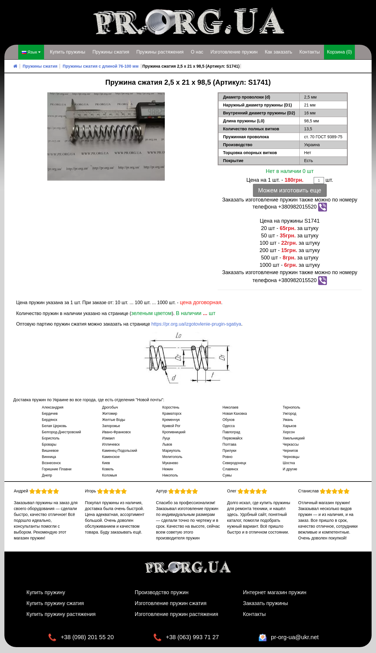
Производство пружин (162, 592)
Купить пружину (45, 592)
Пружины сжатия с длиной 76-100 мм (100, 66)
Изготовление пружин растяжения (176, 614)
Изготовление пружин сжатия (171, 603)
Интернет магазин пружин (274, 592)
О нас (197, 51)
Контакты (309, 51)
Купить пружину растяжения (61, 614)
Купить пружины (67, 51)
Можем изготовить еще (289, 190)
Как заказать (278, 51)
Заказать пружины (265, 603)
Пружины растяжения (160, 51)
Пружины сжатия (111, 51)
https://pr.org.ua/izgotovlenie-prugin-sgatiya (196, 323)
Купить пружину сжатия (55, 603)
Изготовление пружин (233, 51)
